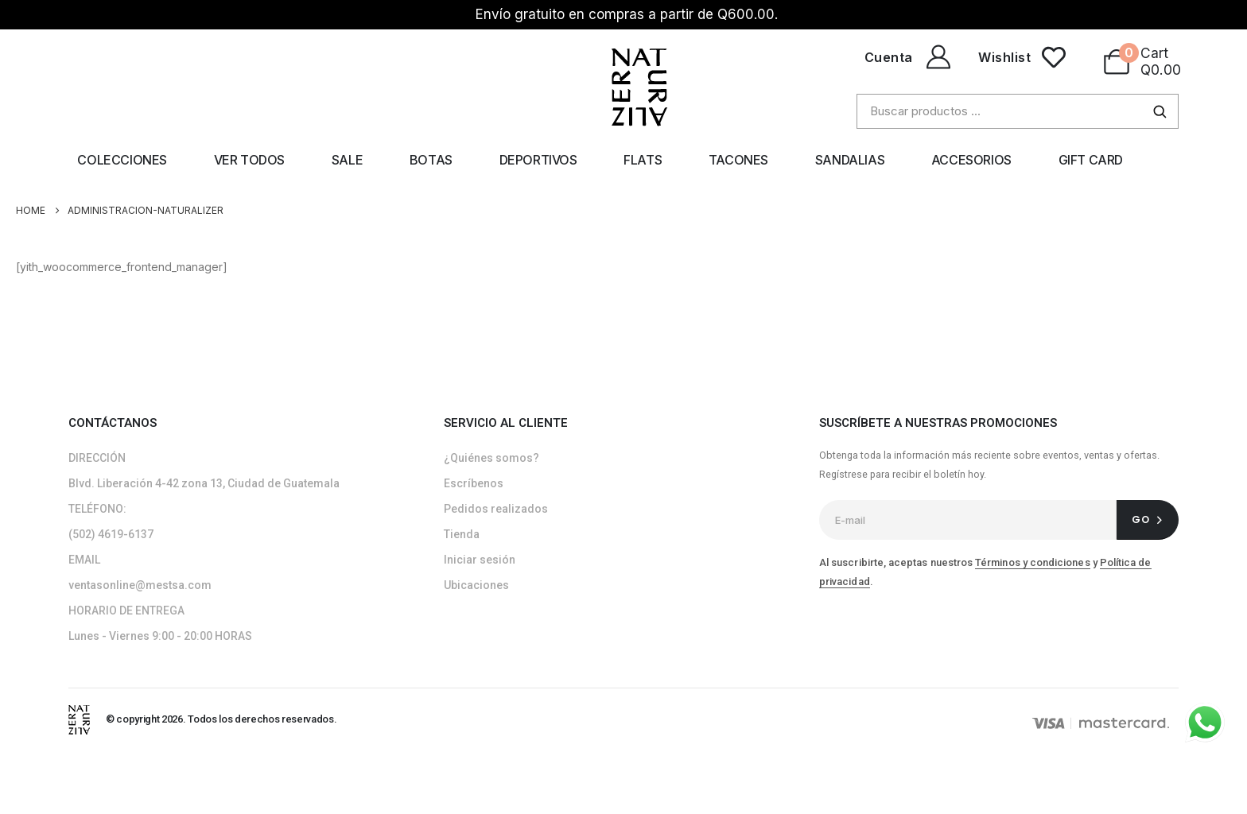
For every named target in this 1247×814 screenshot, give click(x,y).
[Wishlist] (1054, 57)
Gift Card (1091, 160)
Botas (431, 160)
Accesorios (971, 160)
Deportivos (538, 160)
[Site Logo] (79, 719)
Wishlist (1004, 57)
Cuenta (888, 57)
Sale (347, 160)
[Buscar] (1159, 111)
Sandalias (849, 160)
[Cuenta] (936, 57)
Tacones (738, 160)
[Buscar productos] (1018, 111)
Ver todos (249, 160)
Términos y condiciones (1032, 562)
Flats (643, 160)
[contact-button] (1148, 520)
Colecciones (122, 160)
